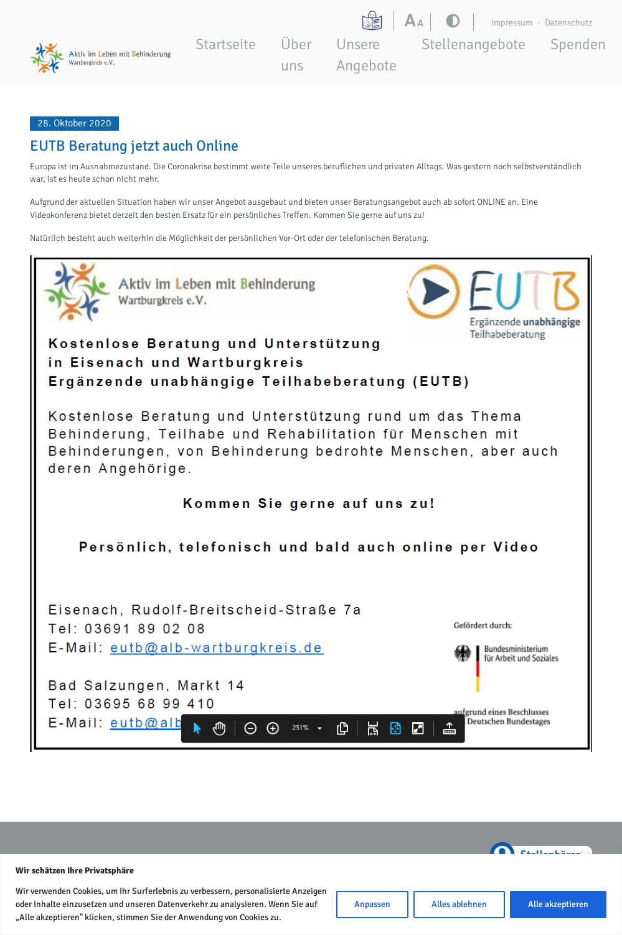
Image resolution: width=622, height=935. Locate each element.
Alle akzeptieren (558, 904)
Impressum (511, 22)
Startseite (226, 44)
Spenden (578, 44)
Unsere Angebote (366, 55)
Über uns (296, 55)
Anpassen (372, 904)
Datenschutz (568, 22)
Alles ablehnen (459, 904)
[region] (311, 894)
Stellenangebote (473, 44)
